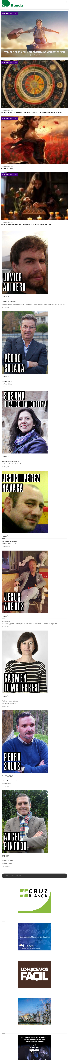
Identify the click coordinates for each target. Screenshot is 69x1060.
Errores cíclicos (7, 381)
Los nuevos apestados (9, 541)
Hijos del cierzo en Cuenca (11, 461)
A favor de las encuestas (10, 781)
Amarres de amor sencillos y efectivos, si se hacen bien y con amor (26, 224)
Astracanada (6, 621)
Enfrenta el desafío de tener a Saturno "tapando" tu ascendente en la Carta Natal (31, 112)
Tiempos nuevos (7, 861)
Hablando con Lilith (9, 13)
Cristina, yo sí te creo (9, 301)
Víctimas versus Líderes (10, 701)
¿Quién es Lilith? (7, 168)
